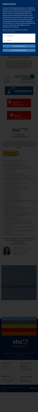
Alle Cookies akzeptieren (19, 50)
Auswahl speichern (19, 46)
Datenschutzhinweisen (9, 32)
